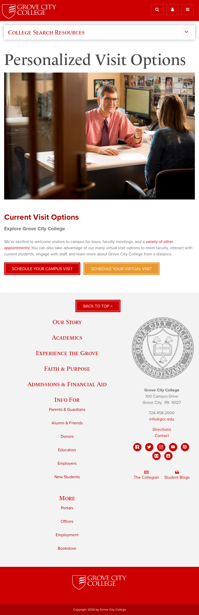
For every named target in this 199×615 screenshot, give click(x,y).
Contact (162, 435)
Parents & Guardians (67, 409)
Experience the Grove (67, 352)
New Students (67, 477)
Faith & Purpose (67, 368)
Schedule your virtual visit (121, 268)
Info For (67, 399)
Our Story (67, 321)
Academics (67, 337)
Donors (67, 436)
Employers (67, 463)
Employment (67, 535)
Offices (67, 521)
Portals (67, 508)
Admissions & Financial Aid (67, 384)
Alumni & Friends (67, 423)
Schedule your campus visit (42, 268)
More (67, 498)
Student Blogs (177, 475)
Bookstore (67, 548)
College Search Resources (46, 32)
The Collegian (146, 475)
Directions (162, 429)
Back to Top (98, 306)
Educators (67, 450)
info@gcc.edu (161, 419)
